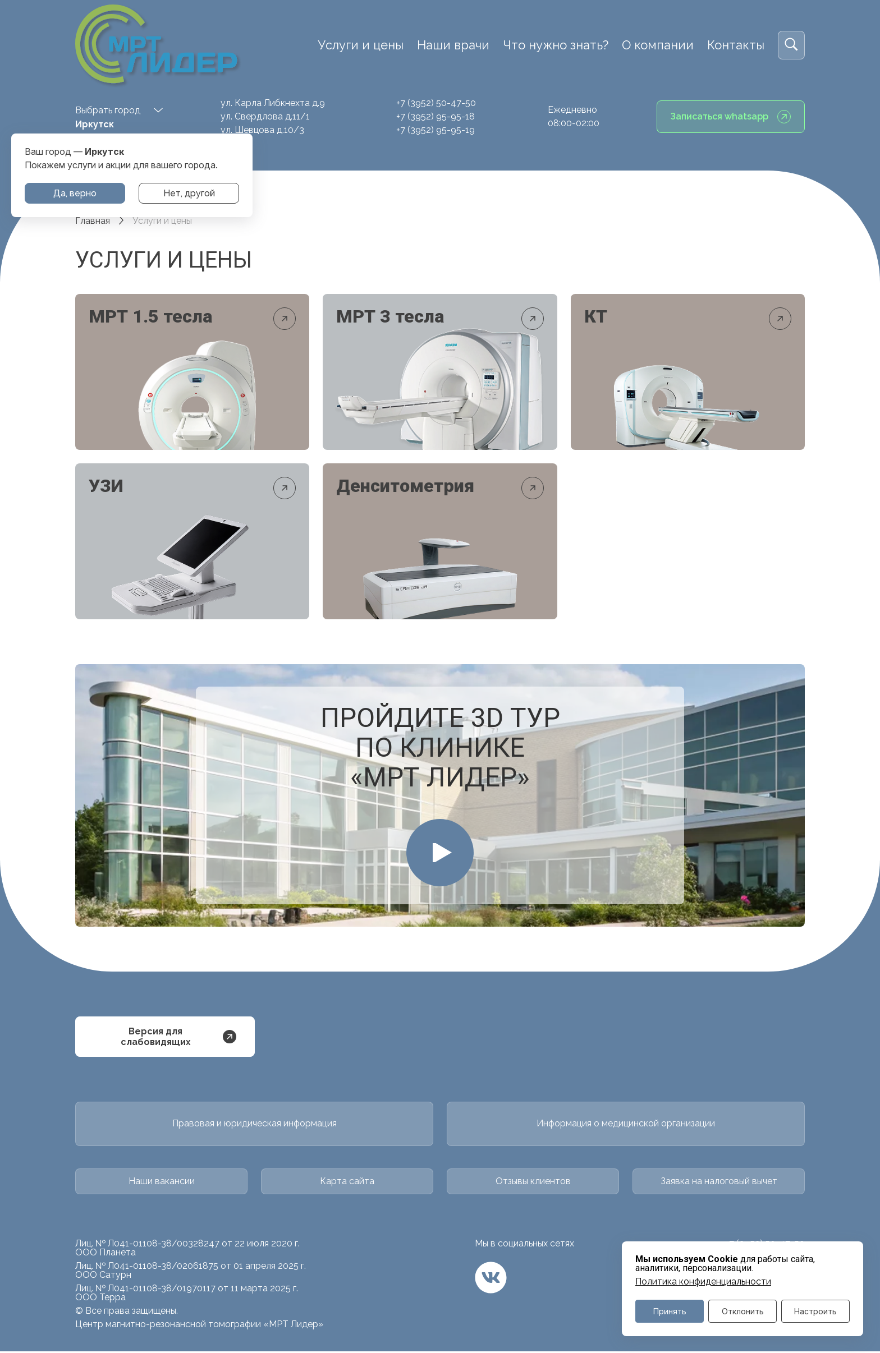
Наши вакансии (162, 1182)
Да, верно (75, 193)
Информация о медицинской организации (626, 1125)
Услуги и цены (361, 45)
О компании (658, 45)
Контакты (735, 45)
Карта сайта (347, 1182)
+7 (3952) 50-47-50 (436, 103)
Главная (92, 220)
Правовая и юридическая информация (254, 1125)
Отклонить (743, 1311)
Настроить (815, 1311)
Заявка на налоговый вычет (719, 1182)
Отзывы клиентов (533, 1182)
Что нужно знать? (555, 45)
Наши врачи (453, 45)
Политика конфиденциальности (703, 1281)
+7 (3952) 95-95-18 (435, 116)
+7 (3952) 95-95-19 (435, 130)
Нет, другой (189, 193)
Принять (669, 1311)
